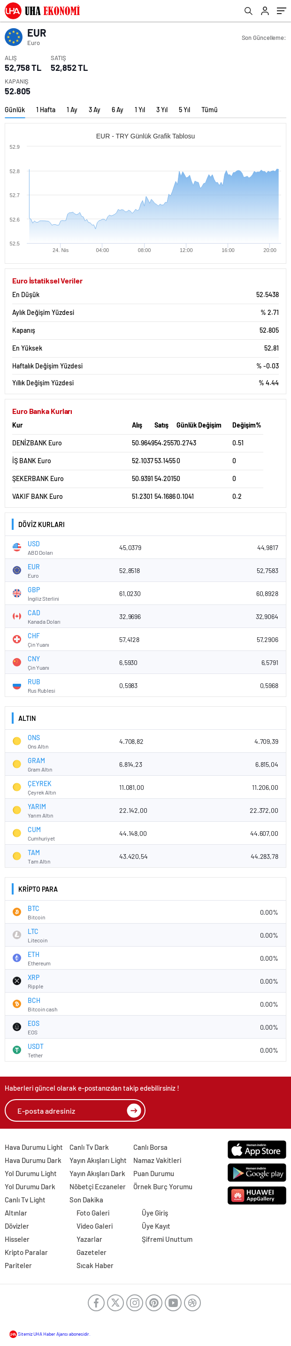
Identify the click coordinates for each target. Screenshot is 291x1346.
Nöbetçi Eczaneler (97, 1186)
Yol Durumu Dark (30, 1186)
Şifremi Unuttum (167, 1239)
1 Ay (72, 110)
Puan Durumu (153, 1173)
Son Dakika (86, 1199)
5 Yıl (184, 110)
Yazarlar (89, 1239)
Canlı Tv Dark (89, 1147)
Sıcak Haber (95, 1265)
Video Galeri (95, 1226)
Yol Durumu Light (31, 1173)
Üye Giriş (155, 1212)
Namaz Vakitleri (157, 1160)
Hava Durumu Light (34, 1147)
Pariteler (18, 1265)
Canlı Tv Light (25, 1199)
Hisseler (17, 1239)
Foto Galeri (93, 1212)
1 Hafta (45, 110)
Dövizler (17, 1226)
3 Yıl (162, 110)
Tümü (209, 110)
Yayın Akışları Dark (97, 1173)
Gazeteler (92, 1252)
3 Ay (94, 110)
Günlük (15, 110)
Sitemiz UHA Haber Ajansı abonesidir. (50, 1334)
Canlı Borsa (150, 1147)
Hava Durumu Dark (33, 1160)
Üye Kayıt (156, 1226)
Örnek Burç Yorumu (162, 1186)
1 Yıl (140, 110)
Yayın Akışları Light (98, 1160)
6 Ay (117, 110)
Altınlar (16, 1212)
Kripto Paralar (26, 1252)
